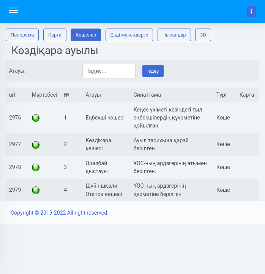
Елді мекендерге (129, 35)
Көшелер (86, 35)
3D (203, 35)
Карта (55, 35)
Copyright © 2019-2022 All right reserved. (60, 213)
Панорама (22, 35)
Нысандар (174, 35)
